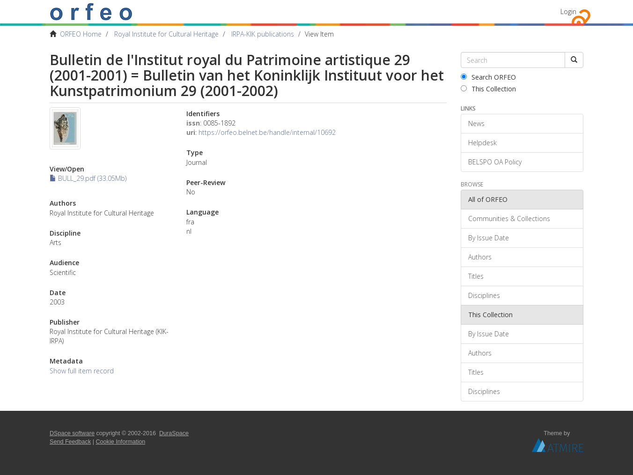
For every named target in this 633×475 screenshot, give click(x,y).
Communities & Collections (509, 218)
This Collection (488, 88)
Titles (476, 276)
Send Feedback (70, 441)
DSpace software (72, 433)
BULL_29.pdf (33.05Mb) (88, 178)
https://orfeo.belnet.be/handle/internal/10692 (267, 132)
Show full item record (82, 370)
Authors (480, 256)
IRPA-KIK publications (262, 34)
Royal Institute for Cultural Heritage (166, 34)
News (476, 123)
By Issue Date (488, 237)
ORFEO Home (81, 34)
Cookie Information (121, 441)
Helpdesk (482, 142)
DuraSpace (174, 433)
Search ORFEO (488, 77)
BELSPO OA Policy (495, 161)
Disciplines (484, 295)
